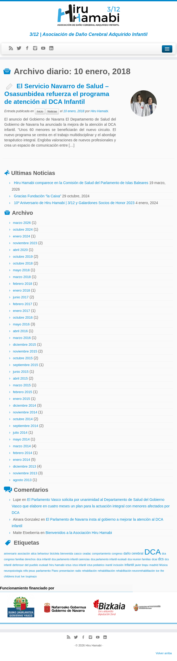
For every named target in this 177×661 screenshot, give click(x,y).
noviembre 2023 (25, 243)
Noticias (52, 111)
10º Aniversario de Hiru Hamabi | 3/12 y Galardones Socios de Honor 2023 (74, 203)
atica (33, 553)
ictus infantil (79, 565)
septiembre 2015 (25, 365)
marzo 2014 (22, 446)
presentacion (66, 570)
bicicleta (54, 553)
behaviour (43, 553)
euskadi (43, 565)
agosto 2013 (22, 480)
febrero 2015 (22, 392)
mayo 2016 (21, 324)
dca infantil (44, 559)
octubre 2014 (23, 419)
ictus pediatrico (96, 565)
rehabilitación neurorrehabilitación (135, 570)
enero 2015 (21, 399)
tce (157, 570)
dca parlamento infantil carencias (71, 559)
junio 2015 (21, 372)
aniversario (10, 553)
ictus (69, 564)
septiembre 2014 (25, 426)
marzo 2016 (22, 338)
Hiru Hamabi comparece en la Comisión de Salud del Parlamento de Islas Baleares (81, 183)
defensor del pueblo (25, 564)
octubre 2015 (23, 358)
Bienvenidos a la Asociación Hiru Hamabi (79, 533)
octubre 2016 (23, 317)
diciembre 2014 (24, 405)
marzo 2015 (22, 385)
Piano (55, 570)
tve (22, 576)
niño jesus (29, 570)
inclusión (118, 565)
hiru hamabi (57, 564)
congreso (117, 553)
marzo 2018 (22, 277)
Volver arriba (164, 653)
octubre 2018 (23, 263)
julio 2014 (20, 433)
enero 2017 (21, 311)
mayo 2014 (21, 439)
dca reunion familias (139, 559)
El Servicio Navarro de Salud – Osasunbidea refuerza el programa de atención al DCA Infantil (56, 94)
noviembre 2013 (25, 473)
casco (77, 553)
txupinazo (31, 576)
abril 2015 (20, 378)
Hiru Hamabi (99, 111)
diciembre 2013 (24, 466)
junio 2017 (21, 297)
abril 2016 (20, 331)
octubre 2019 (23, 257)
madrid (153, 564)
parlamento (43, 570)
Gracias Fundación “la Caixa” (37, 196)
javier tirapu (141, 565)
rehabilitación (106, 570)
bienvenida (66, 553)
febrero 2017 (22, 304)
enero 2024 (21, 236)
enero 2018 (21, 290)
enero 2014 (21, 460)
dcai (154, 559)
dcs (161, 559)
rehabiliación (89, 570)
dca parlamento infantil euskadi (109, 559)
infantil (129, 565)
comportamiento (101, 553)
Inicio (40, 111)
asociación (24, 553)
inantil (108, 565)
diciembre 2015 (24, 345)
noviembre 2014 (25, 412)
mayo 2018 (21, 270)
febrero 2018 (22, 284)
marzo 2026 (22, 223)
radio (78, 570)
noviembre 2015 (25, 351)
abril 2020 (20, 250)
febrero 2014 (22, 453)
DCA (152, 551)
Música (163, 565)
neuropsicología (13, 570)
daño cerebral (133, 553)
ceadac (87, 553)
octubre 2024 (23, 229)
